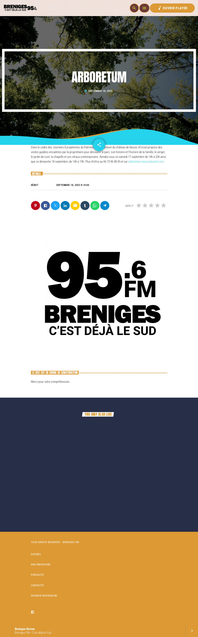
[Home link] (20, 8)
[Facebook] (32, 612)
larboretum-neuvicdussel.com (146, 161)
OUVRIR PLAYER (172, 8)
